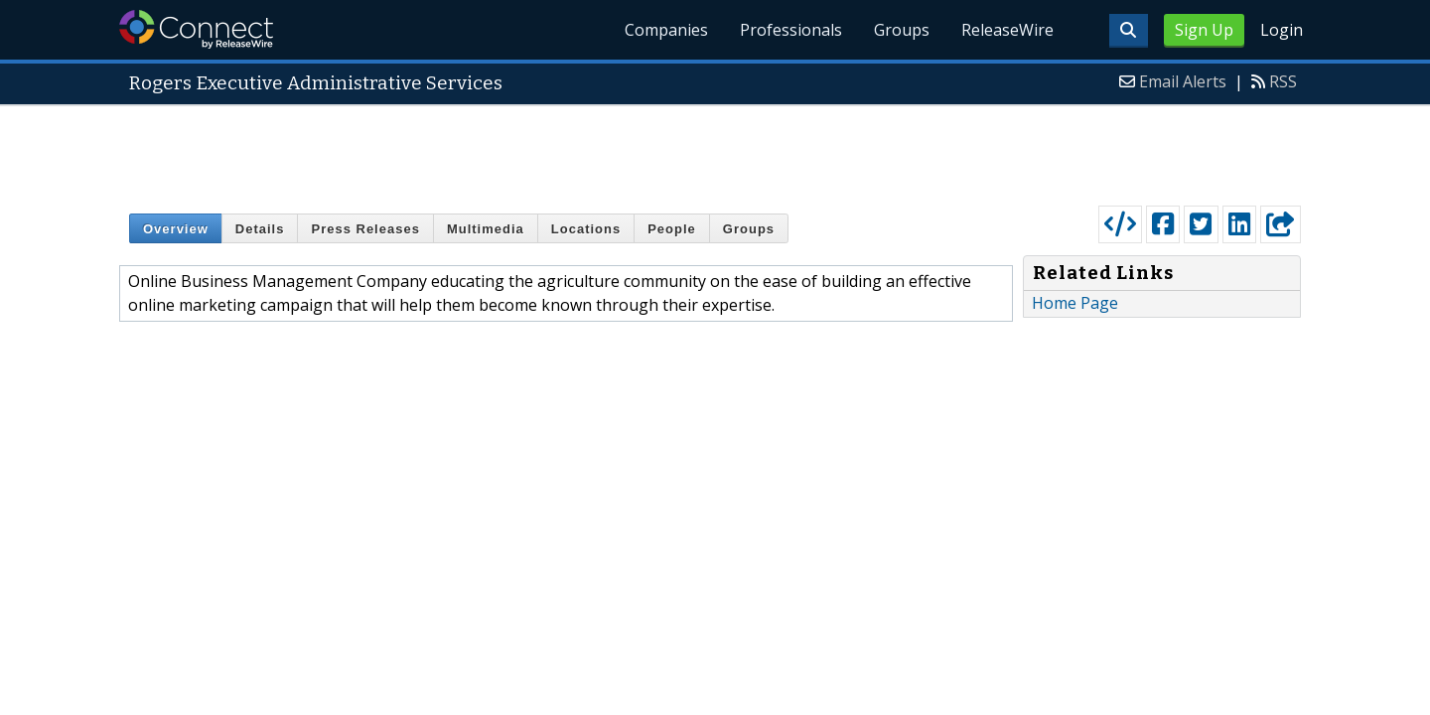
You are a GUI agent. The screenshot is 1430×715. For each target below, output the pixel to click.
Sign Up (1204, 30)
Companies (666, 30)
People (671, 228)
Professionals (791, 30)
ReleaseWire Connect (196, 29)
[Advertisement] (715, 151)
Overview (176, 228)
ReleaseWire (1007, 30)
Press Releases (365, 228)
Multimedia (485, 228)
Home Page (1075, 303)
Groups (902, 30)
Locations (586, 228)
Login (1281, 30)
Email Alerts (1182, 81)
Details (260, 228)
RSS (1283, 81)
